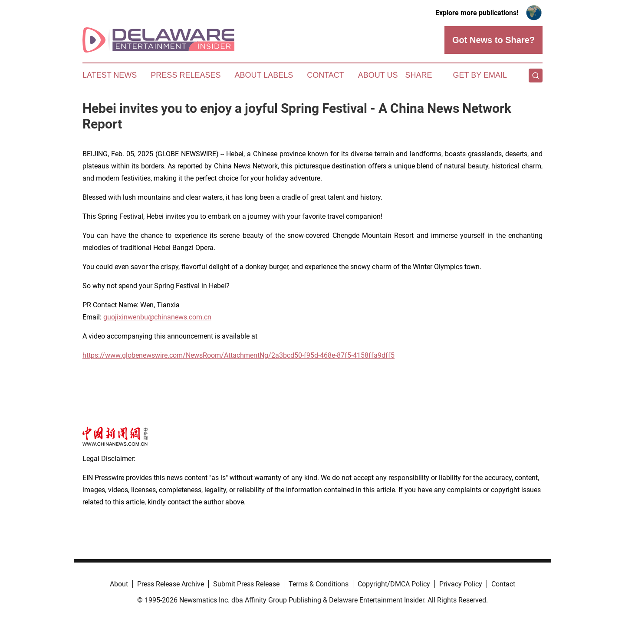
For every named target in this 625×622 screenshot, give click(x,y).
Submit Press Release (246, 584)
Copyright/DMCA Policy (394, 584)
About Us (378, 75)
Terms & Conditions (319, 584)
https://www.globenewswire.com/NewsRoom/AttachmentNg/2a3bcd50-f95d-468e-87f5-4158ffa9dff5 (238, 355)
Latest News (109, 75)
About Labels (263, 75)
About (119, 584)
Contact (325, 75)
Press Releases (185, 75)
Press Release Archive (170, 584)
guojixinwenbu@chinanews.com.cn (157, 317)
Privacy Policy (460, 584)
